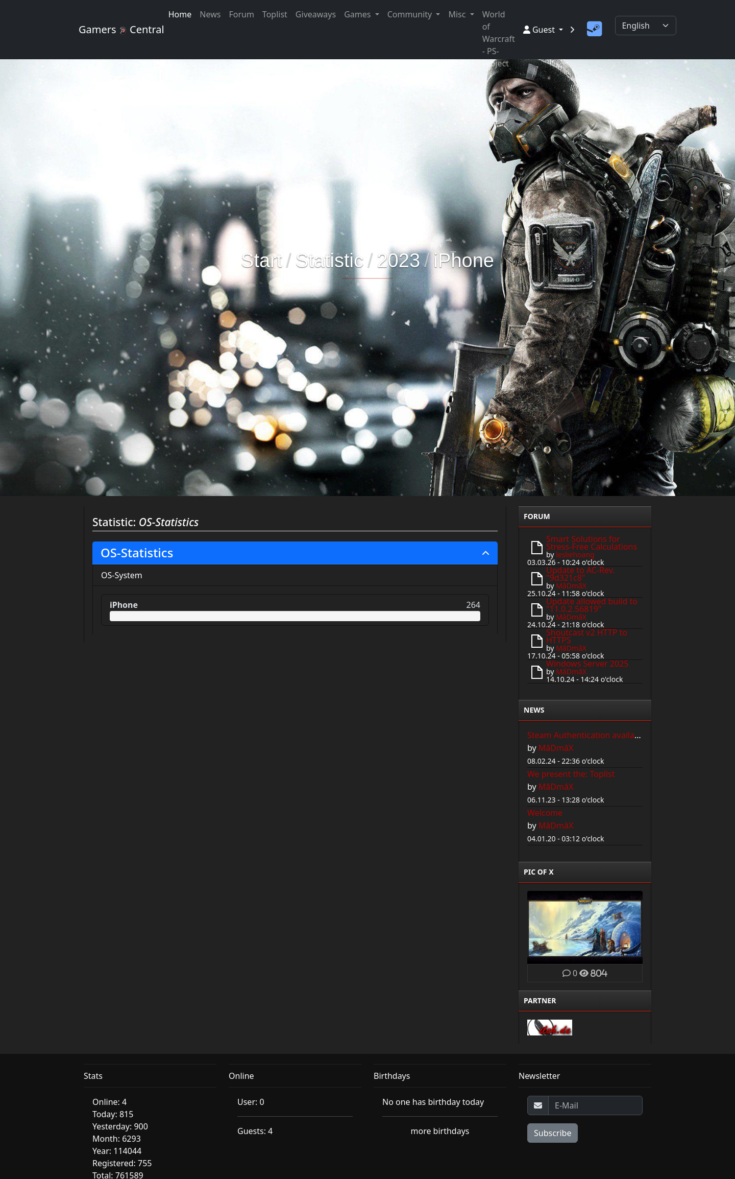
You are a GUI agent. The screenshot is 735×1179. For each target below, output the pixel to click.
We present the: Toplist (571, 774)
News (210, 14)
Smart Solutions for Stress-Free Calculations (591, 542)
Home (180, 14)
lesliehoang (575, 554)
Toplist (274, 14)
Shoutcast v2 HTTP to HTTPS (586, 636)
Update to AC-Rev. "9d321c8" (580, 573)
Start (261, 260)
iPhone (464, 260)
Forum (241, 14)
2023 (398, 260)
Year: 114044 (116, 1151)
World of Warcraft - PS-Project (498, 39)
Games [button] (358, 14)
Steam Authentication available (586, 735)
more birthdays (440, 1131)
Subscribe (552, 1133)
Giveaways (316, 14)
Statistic (329, 260)
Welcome (544, 812)
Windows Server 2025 (587, 663)
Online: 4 (109, 1101)
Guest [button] (540, 29)
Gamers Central (117, 29)
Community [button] (410, 14)
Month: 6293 (116, 1138)
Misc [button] (458, 14)
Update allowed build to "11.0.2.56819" (592, 605)
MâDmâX (571, 586)
